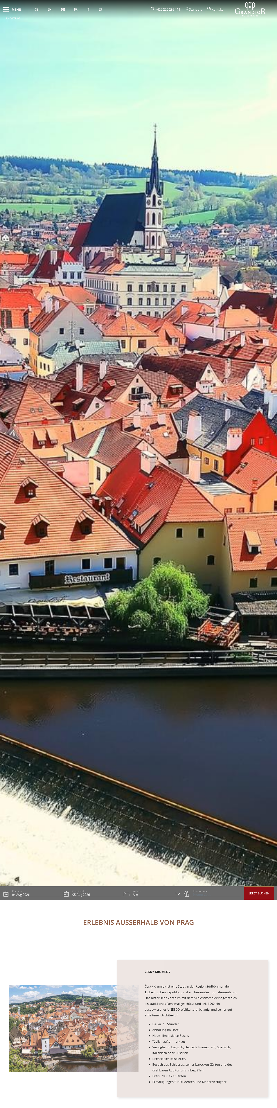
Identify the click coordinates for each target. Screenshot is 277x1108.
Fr (76, 9)
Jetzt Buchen (259, 893)
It (88, 9)
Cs (36, 9)
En (50, 9)
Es (100, 9)
